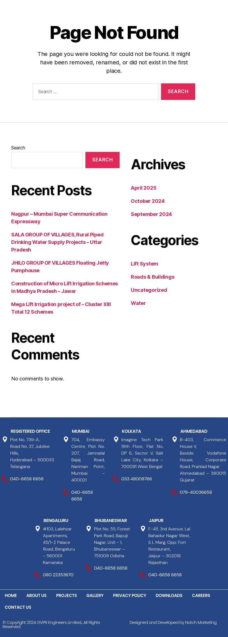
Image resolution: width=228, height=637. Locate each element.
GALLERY (94, 595)
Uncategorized (149, 290)
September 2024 (151, 214)
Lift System (144, 264)
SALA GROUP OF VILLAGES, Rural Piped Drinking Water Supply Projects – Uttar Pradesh (57, 242)
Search (18, 148)
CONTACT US (18, 607)
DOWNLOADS (169, 595)
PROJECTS (66, 595)
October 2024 (148, 201)
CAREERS (201, 595)
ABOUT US (36, 595)
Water (138, 303)
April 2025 (143, 188)
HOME (11, 595)
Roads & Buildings (152, 277)
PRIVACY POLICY (129, 595)
